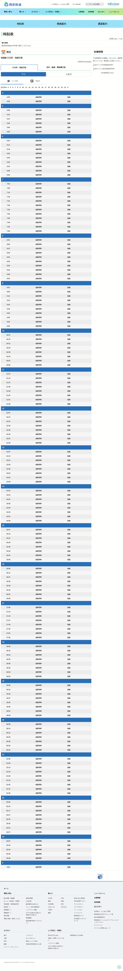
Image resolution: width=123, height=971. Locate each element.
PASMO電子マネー (80, 901)
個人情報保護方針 (99, 917)
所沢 (62, 904)
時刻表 (20, 24)
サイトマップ (98, 925)
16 (42, 87)
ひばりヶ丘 (51, 907)
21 (58, 87)
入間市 (50, 910)
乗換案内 (61, 24)
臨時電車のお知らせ (32, 904)
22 (62, 87)
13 (33, 87)
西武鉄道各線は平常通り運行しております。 (17, 45)
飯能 (49, 913)
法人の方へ (101, 12)
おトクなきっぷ (30, 938)
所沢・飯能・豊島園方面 (56, 67)
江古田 (50, 898)
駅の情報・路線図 (9, 898)
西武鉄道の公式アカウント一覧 (103, 914)
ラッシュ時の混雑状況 (32, 907)
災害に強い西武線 (79, 898)
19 (52, 87)
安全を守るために (53, 935)
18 (49, 87)
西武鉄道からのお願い (77, 935)
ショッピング (78, 913)
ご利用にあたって (114, 39)
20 (55, 87)
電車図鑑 (28, 918)
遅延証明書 (29, 898)
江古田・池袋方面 (19, 67)
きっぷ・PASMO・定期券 (11, 901)
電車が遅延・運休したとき (12, 918)
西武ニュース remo (31, 941)
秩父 (5, 935)
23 (65, 87)
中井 (62, 898)
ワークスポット (78, 904)
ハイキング (29, 935)
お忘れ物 (28, 901)
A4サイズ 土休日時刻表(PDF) (104, 69)
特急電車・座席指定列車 (11, 904)
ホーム (6, 888)
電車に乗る (9, 12)
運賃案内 (102, 24)
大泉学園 (50, 904)
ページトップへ (119, 967)
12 (29, 87)
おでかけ (36, 12)
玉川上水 (63, 907)
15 (39, 87)
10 (23, 87)
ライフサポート (78, 907)
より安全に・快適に (53, 12)
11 (26, 87)
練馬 (49, 901)
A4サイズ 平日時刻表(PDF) (103, 65)
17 (46, 87)
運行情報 (6, 915)
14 (36, 87)
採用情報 (91, 12)
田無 (62, 901)
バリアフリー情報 (31, 910)
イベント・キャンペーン (11, 947)
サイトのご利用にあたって (102, 928)
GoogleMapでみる (107, 73)
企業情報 (81, 12)
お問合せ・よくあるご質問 (61, 4)
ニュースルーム (114, 12)
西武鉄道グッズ (78, 915)
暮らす (22, 12)
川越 (5, 938)
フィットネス (78, 910)
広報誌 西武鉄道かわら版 (33, 944)
